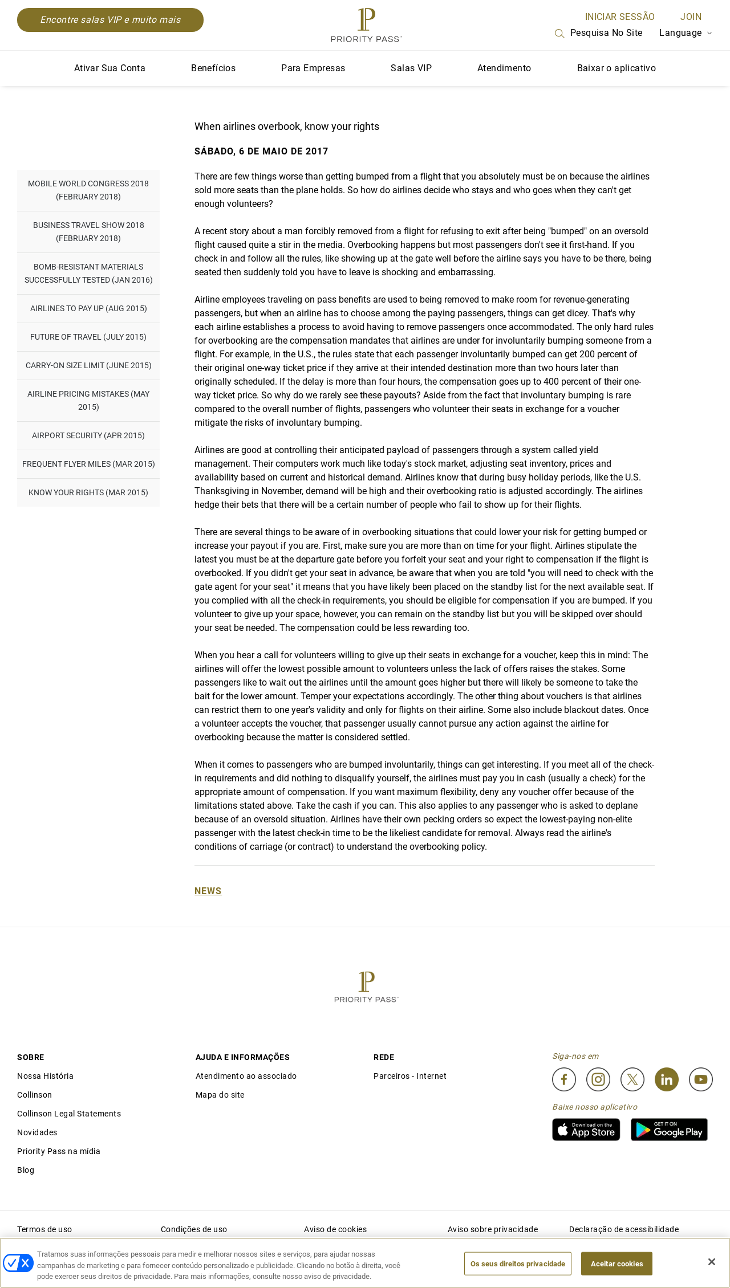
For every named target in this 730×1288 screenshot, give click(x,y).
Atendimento (504, 68)
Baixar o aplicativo (616, 68)
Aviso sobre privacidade (493, 1229)
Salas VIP (411, 68)
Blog (25, 1170)
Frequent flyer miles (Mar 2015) (88, 463)
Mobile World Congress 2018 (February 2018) (88, 190)
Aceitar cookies (617, 1263)
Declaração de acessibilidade (624, 1229)
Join (690, 16)
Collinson (34, 1094)
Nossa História (45, 1076)
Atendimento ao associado (246, 1076)
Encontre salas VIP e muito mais (110, 19)
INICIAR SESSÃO (620, 16)
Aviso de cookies (335, 1229)
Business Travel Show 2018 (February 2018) (88, 232)
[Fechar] (711, 1261)
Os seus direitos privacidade (518, 1263)
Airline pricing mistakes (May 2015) (88, 400)
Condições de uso (194, 1229)
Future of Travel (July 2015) (88, 336)
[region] (365, 1262)
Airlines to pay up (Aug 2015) (88, 308)
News (208, 891)
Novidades (37, 1132)
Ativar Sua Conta (109, 68)
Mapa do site (220, 1094)
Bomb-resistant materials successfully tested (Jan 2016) (89, 273)
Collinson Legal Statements (69, 1113)
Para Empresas (313, 68)
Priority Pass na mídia (58, 1151)
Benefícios (213, 68)
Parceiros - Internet (410, 1076)
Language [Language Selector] (686, 32)
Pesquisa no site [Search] (597, 33)
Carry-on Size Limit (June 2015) (89, 365)
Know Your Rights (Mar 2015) (88, 492)
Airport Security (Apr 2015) (88, 435)
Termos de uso (44, 1229)
